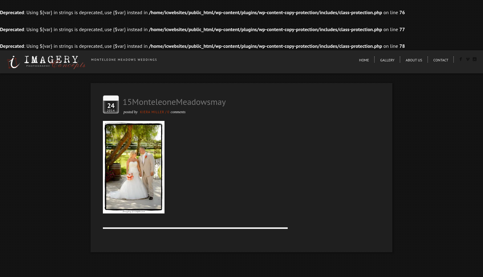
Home (364, 60)
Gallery (387, 60)
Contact (440, 60)
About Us (414, 60)
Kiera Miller (152, 112)
